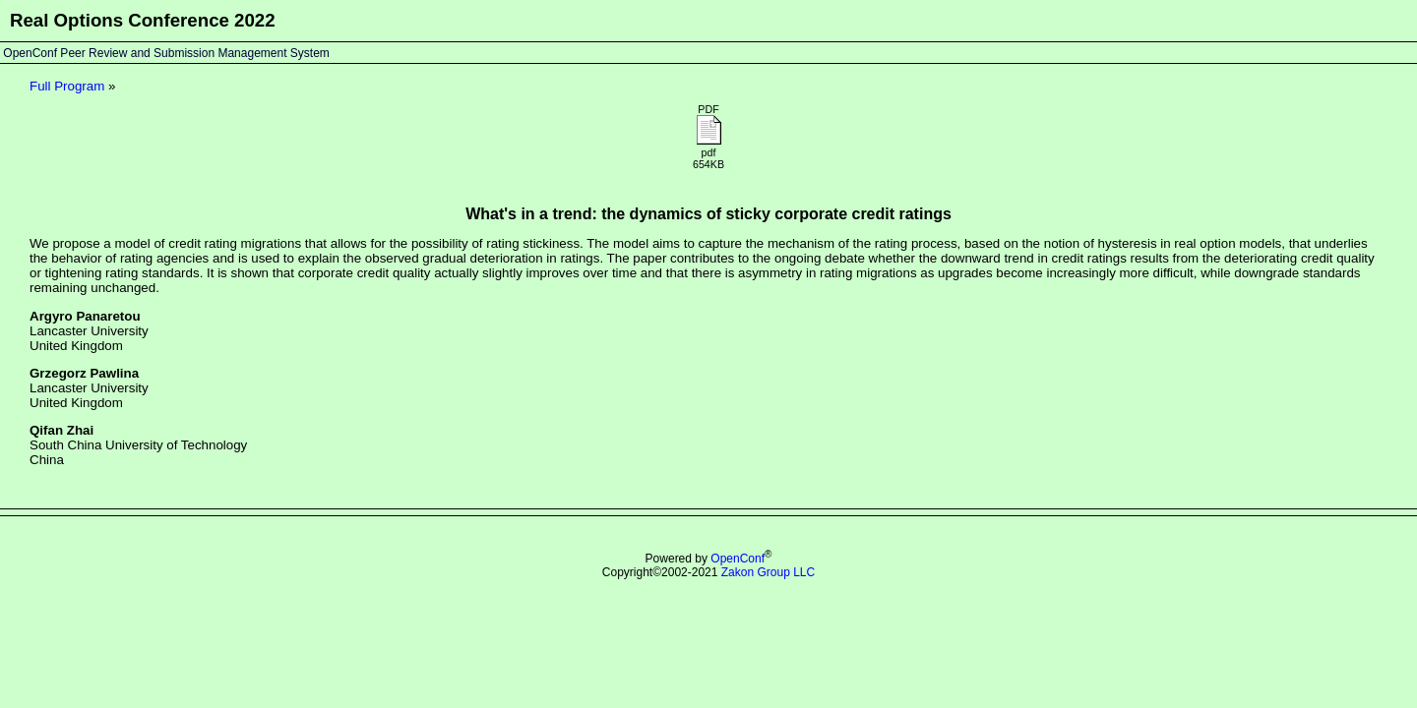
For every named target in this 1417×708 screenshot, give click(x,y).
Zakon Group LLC (768, 572)
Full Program (67, 86)
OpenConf (737, 558)
